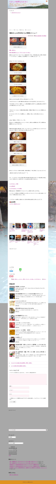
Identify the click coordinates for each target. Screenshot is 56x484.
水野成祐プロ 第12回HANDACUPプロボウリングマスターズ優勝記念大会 (24, 464)
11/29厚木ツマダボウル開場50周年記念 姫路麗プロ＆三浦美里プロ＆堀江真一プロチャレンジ (28, 467)
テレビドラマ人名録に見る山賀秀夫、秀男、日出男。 (20, 363)
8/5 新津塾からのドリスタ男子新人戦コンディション (12, 231)
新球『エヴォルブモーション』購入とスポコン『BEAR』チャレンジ (36, 243)
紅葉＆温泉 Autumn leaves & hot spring (24, 308)
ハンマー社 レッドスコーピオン (22, 322)
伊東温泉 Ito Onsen (20, 286)
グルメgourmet (38, 35)
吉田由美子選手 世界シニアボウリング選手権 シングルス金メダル (30, 344)
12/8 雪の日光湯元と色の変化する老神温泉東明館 (24, 230)
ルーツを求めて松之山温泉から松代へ (17, 366)
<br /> (12, 212)
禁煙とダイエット (18, 229)
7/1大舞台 (34, 229)
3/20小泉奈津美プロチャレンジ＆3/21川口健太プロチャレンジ (29, 293)
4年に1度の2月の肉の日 (17, 242)
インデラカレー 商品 (13, 183)
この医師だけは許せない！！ (12, 242)
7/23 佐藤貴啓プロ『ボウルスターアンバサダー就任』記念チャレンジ (23, 461)
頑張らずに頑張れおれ (13, 474)
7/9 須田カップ (23, 241)
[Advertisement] (28, 21)
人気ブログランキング (16, 12)
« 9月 (10, 455)
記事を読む (17, 291)
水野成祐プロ (41, 241)
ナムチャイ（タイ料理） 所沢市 (22, 330)
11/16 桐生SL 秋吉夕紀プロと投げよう (30, 242)
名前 (10, 386)
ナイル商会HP (12, 186)
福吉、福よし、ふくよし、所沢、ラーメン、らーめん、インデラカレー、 (27, 279)
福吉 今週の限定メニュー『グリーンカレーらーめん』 (20, 52)
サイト (10, 394)
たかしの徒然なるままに (18, 2)
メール (11, 390)
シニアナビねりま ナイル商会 (15, 188)
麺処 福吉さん (12, 50)
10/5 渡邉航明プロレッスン (21, 315)
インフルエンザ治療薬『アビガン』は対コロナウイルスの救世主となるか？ (30, 231)
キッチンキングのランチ (20, 301)
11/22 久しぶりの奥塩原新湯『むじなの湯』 (42, 230)
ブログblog (44, 35)
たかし (44, 279)
